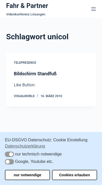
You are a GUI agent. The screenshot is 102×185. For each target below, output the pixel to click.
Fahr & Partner (27, 6)
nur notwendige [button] (27, 175)
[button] (9, 154)
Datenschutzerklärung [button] (25, 146)
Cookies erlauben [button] (74, 175)
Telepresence (25, 62)
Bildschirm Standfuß (35, 73)
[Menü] (93, 9)
